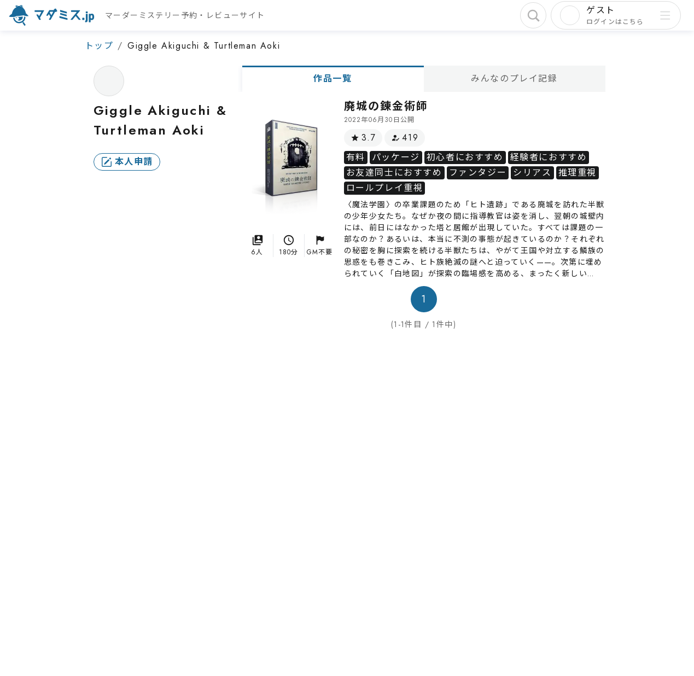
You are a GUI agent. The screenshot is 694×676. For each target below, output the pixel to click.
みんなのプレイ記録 (514, 78)
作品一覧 (332, 78)
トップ (99, 45)
